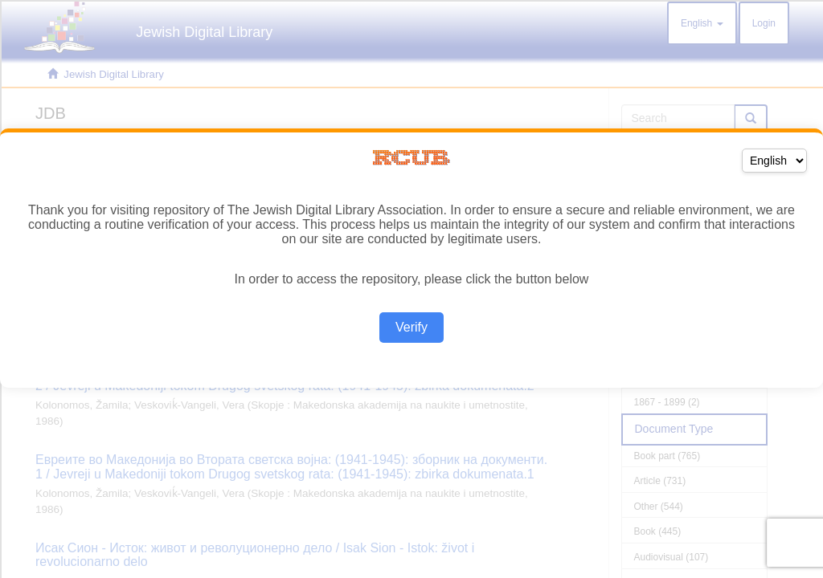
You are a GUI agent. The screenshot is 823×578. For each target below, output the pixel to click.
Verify (411, 327)
